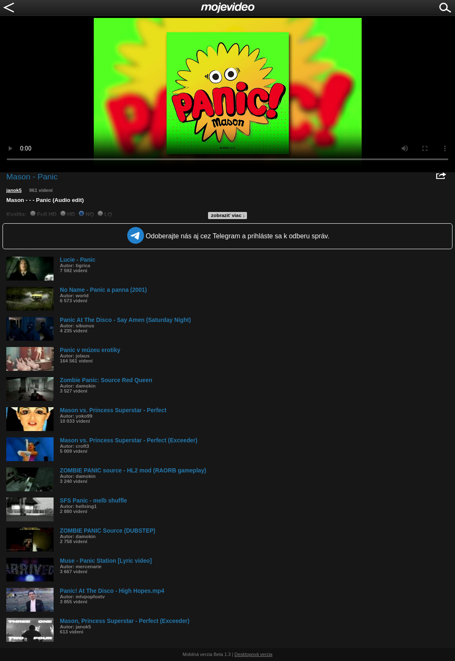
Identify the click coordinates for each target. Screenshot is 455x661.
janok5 (14, 190)
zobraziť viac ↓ (228, 215)
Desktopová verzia (253, 654)
